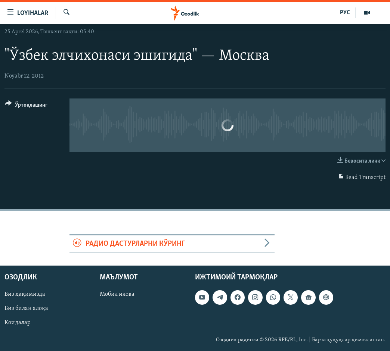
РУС (345, 13)
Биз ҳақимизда (24, 295)
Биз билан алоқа (26, 309)
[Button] (26, 106)
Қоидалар (17, 323)
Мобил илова (117, 295)
